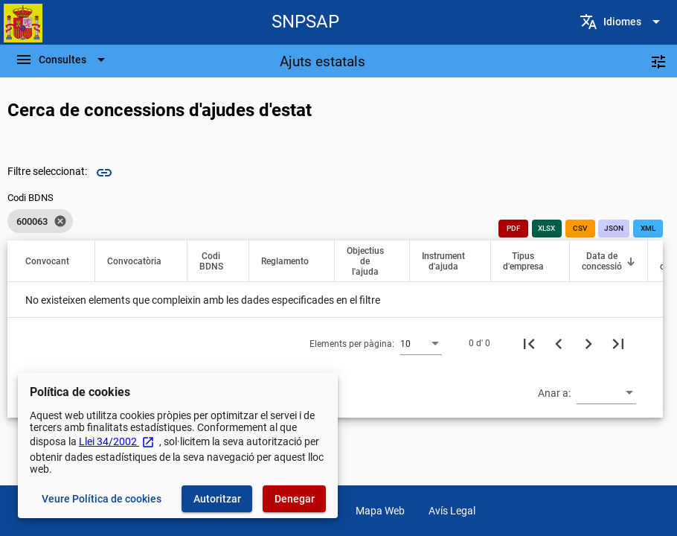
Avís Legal (452, 511)
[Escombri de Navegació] (62, 59)
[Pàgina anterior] (559, 343)
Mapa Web (380, 511)
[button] (54, 261)
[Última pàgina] (618, 343)
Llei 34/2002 (117, 441)
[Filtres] (658, 61)
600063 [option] (40, 221)
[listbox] (40, 221)
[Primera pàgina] (529, 343)
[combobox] (421, 343)
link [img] (104, 173)
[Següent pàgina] (588, 343)
